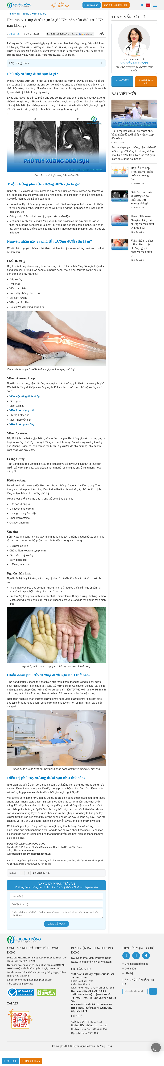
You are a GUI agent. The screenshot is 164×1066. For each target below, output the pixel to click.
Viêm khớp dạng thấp (22, 410)
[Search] (142, 5)
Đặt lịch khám (31, 1060)
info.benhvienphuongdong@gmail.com (33, 979)
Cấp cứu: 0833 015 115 (115, 5)
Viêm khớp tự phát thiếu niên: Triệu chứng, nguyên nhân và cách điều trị (142, 248)
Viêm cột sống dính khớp (24, 396)
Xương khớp (39, 13)
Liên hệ (129, 973)
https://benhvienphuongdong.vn (33, 854)
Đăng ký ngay (56, 924)
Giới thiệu (130, 968)
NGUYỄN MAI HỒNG (134, 63)
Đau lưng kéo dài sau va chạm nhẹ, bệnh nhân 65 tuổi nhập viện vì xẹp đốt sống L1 (132, 134)
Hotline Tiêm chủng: (89, 1025)
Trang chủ (13, 13)
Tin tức (25, 13)
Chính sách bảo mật (136, 963)
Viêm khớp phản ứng (21, 424)
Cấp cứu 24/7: (86, 1021)
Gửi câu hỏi (92, 4)
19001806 (29, 850)
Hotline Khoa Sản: (89, 1029)
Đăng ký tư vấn (146, 81)
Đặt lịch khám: (85, 1033)
